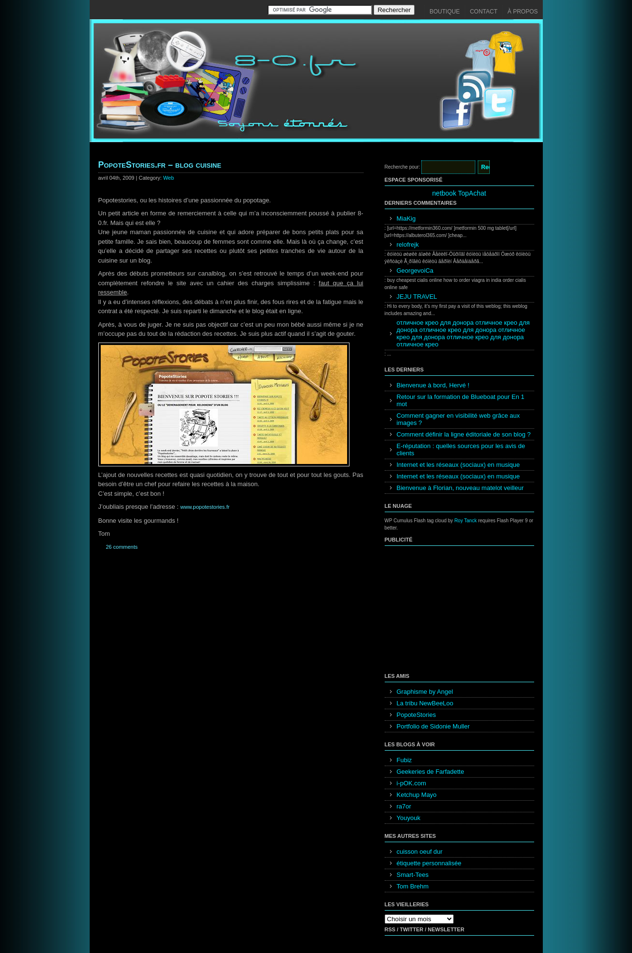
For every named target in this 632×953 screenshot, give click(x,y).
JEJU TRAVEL (417, 296)
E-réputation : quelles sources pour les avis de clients (461, 449)
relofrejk (408, 244)
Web (168, 178)
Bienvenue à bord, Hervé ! (433, 385)
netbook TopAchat (459, 193)
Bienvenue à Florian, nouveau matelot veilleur (460, 487)
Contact (484, 11)
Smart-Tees (413, 874)
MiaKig (406, 218)
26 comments (122, 547)
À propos (523, 11)
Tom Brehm (413, 886)
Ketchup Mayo (417, 794)
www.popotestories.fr (204, 507)
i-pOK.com (411, 783)
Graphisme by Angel (425, 691)
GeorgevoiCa (415, 270)
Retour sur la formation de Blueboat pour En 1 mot (460, 400)
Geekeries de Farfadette (430, 771)
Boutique (445, 11)
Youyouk (408, 817)
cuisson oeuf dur (420, 851)
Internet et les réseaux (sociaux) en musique (458, 464)
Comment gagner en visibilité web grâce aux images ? (458, 419)
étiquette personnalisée (429, 863)
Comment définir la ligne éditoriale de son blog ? (464, 434)
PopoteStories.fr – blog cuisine (159, 165)
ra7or (404, 806)
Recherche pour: (402, 167)
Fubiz (404, 760)
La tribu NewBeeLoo (425, 703)
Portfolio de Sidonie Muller (433, 726)
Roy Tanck (465, 520)
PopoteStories (416, 714)
